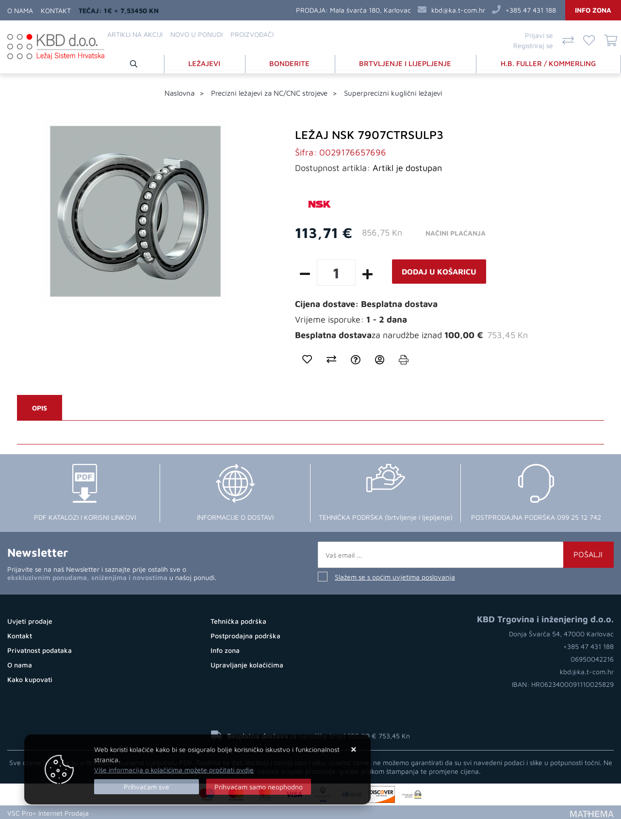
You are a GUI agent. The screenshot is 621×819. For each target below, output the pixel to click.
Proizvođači (252, 34)
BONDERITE (291, 62)
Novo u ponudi (196, 34)
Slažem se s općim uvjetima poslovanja (395, 576)
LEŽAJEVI (207, 62)
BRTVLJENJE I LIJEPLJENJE (406, 62)
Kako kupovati (29, 678)
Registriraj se (533, 45)
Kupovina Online (120, 811)
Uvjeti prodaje (29, 620)
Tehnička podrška (238, 620)
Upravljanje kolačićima (247, 664)
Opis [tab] (39, 407)
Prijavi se (539, 35)
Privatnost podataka (39, 649)
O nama (20, 10)
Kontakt (56, 10)
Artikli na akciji (135, 34)
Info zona (593, 10)
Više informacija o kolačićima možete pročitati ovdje (174, 770)
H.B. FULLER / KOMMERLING (549, 62)
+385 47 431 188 (531, 10)
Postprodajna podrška (245, 635)
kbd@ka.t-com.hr (458, 10)
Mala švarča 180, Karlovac (370, 10)
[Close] (146, 786)
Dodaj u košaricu (439, 270)
